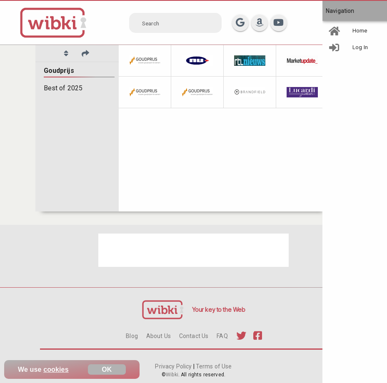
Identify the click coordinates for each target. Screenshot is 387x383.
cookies (56, 369)
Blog (132, 336)
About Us (158, 336)
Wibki (172, 375)
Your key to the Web (218, 309)
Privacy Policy (174, 366)
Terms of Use (213, 366)
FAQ (222, 336)
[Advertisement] (193, 250)
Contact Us (193, 336)
